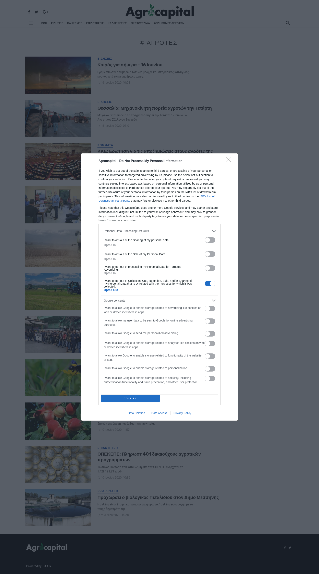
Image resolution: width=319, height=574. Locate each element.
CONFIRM (131, 398)
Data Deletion (136, 414)
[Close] (230, 160)
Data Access (159, 414)
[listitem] (159, 230)
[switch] (210, 239)
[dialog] (159, 287)
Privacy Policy (182, 414)
